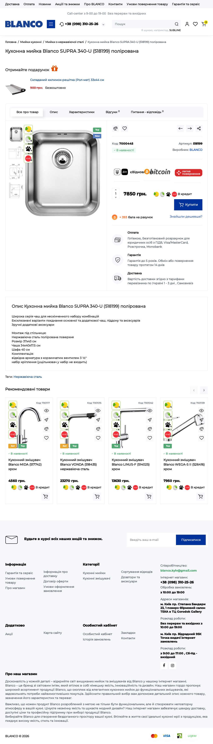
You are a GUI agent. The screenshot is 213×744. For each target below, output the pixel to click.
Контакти (115, 4)
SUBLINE (175, 30)
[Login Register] (187, 24)
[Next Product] (189, 128)
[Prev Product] (180, 128)
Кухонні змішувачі (96, 578)
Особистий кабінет (97, 634)
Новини (45, 4)
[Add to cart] (45, 496)
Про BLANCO (94, 4)
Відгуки (112, 112)
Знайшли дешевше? (186, 216)
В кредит (173, 194)
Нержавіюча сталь (28, 377)
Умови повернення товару (147, 4)
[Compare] (115, 128)
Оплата (29, 4)
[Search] (176, 24)
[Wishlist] (124, 128)
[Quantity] (115, 193)
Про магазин (15, 588)
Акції (9, 634)
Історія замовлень (96, 639)
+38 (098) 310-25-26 (78, 24)
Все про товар (27, 112)
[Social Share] (198, 128)
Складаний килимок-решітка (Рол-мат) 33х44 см (67, 80)
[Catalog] (51, 24)
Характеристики (81, 112)
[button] (194, 390)
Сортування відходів (136, 572)
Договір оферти (55, 581)
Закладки (128, 633)
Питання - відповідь (146, 112)
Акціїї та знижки (67, 4)
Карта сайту (52, 633)
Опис (53, 112)
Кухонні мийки (94, 573)
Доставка (12, 4)
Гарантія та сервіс (186, 4)
